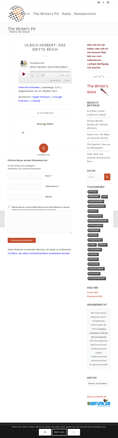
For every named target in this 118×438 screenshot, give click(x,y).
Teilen (67, 80)
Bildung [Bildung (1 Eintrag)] (93, 192)
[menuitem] (19, 14)
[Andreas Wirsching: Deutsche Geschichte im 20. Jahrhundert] (2, 219)
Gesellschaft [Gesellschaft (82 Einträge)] (97, 206)
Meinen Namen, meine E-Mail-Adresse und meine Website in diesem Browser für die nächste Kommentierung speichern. (41, 208)
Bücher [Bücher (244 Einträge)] (94, 196)
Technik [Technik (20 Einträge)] (94, 264)
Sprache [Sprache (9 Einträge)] (93, 259)
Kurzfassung (96, 340)
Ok (45, 432)
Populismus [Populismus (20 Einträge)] (95, 239)
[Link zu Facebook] (103, 2)
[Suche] (98, 177)
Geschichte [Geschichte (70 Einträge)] (96, 201)
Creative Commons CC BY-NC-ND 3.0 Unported (98, 332)
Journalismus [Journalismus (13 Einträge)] (95, 216)
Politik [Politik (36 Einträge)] (93, 234)
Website (48, 196)
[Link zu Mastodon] (108, 2)
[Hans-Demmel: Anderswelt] (115, 219)
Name (48, 175)
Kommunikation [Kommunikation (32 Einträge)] (98, 220)
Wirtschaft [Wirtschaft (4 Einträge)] (94, 273)
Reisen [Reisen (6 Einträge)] (103, 245)
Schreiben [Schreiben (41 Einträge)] (95, 249)
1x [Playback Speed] (37, 75)
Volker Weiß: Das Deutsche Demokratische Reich (98, 158)
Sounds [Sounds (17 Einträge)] (93, 254)
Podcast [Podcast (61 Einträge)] (94, 230)
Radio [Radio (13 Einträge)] (92, 244)
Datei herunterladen (29, 87)
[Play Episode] (23, 74)
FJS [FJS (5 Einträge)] (105, 196)
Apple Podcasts (41, 96)
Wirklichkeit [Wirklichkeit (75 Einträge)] (96, 268)
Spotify (36, 100)
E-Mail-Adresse (52, 186)
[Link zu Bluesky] (98, 2)
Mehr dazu (59, 432)
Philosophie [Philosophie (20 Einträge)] (95, 225)
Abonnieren (55, 80)
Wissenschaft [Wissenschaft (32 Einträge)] (97, 278)
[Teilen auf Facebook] (23, 133)
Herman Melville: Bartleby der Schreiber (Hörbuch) (97, 124)
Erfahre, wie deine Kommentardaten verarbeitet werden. (40, 253)
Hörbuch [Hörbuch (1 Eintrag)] (93, 211)
